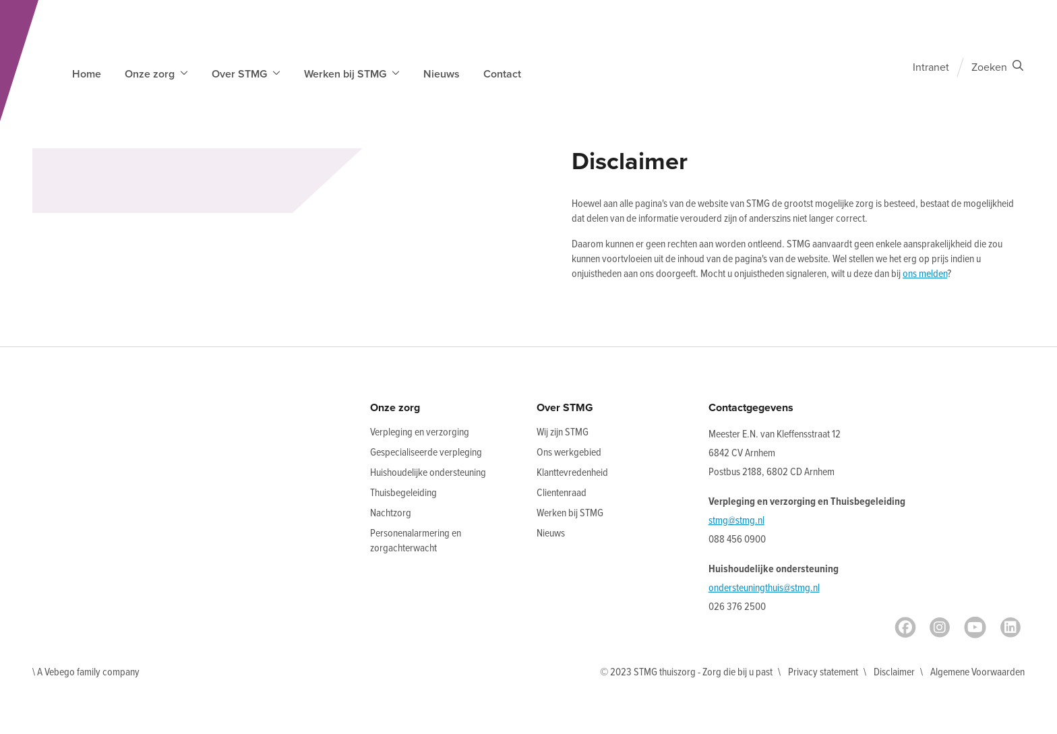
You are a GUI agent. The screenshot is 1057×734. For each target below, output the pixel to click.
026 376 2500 (737, 607)
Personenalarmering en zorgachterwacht (415, 540)
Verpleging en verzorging (419, 432)
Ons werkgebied (569, 453)
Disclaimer (894, 672)
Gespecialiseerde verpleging (426, 453)
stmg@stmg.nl (736, 521)
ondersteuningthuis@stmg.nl (764, 588)
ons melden (925, 274)
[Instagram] (940, 627)
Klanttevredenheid (572, 473)
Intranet (931, 67)
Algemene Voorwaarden (977, 672)
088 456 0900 (737, 539)
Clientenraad (561, 493)
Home (86, 74)
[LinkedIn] (1010, 627)
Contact (502, 74)
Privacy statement (823, 672)
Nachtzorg (390, 513)
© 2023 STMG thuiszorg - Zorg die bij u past (686, 672)
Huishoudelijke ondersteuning (428, 473)
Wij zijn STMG (562, 432)
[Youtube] (975, 627)
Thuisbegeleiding (403, 493)
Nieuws (441, 74)
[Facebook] (905, 627)
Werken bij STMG (570, 513)
